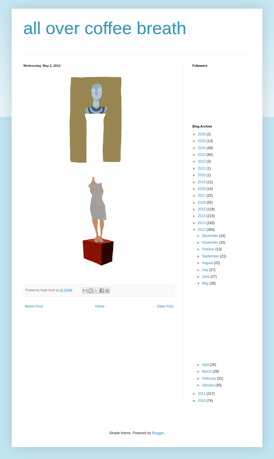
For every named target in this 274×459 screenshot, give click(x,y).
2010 (202, 401)
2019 (202, 182)
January (208, 385)
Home (100, 306)
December (210, 236)
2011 (202, 394)
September (211, 256)
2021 (202, 168)
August (208, 263)
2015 (202, 209)
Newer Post (34, 306)
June (206, 277)
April (206, 365)
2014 (202, 216)
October (208, 249)
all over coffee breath (104, 28)
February (209, 378)
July (205, 270)
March (207, 371)
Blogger (158, 433)
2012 (202, 230)
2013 (202, 223)
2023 (202, 155)
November (210, 242)
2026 (202, 134)
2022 (202, 161)
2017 (202, 195)
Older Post (165, 306)
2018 (202, 189)
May (206, 283)
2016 (202, 202)
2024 (202, 148)
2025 (202, 141)
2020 (202, 175)
